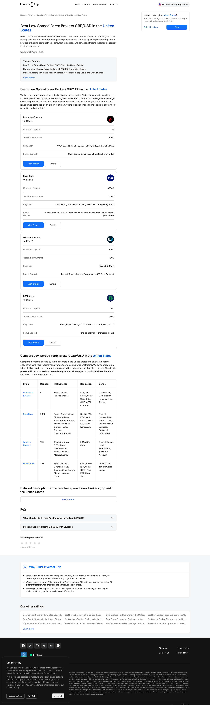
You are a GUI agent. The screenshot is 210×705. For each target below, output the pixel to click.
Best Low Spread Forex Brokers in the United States (167, 615)
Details (53, 164)
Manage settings (15, 696)
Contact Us (164, 652)
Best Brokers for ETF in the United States (84, 623)
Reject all (31, 696)
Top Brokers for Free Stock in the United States (42, 623)
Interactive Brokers (32, 117)
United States (173, 4)
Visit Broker (33, 164)
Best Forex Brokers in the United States (83, 615)
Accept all (58, 696)
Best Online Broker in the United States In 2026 (42, 615)
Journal (86, 4)
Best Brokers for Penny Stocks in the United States (167, 623)
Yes (177, 27)
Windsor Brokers (31, 237)
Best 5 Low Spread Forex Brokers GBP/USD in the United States (53, 65)
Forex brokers (99, 4)
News (77, 4)
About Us (114, 4)
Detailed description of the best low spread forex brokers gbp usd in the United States (63, 72)
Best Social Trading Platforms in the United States (167, 619)
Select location (151, 27)
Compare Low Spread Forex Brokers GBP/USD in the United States (54, 69)
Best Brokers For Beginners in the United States (125, 615)
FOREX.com (29, 296)
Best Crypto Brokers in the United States (42, 619)
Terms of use (183, 652)
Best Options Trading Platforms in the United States (84, 619)
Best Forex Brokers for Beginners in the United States (125, 619)
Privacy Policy (183, 648)
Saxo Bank (28, 176)
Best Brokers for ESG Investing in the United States (125, 623)
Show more (28, 77)
